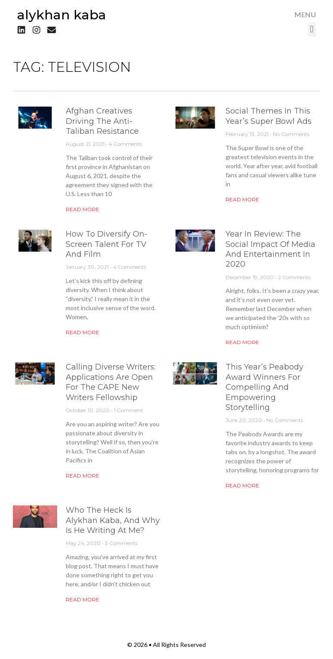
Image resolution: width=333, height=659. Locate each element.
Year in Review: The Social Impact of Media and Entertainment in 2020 (270, 249)
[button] (312, 29)
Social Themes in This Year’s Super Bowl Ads (269, 116)
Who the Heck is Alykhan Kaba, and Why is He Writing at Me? (113, 520)
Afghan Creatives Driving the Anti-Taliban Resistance (102, 121)
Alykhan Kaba (61, 15)
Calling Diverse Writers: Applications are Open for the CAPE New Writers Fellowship (111, 382)
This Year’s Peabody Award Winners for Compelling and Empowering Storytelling (264, 387)
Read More (82, 209)
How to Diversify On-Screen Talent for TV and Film (106, 244)
